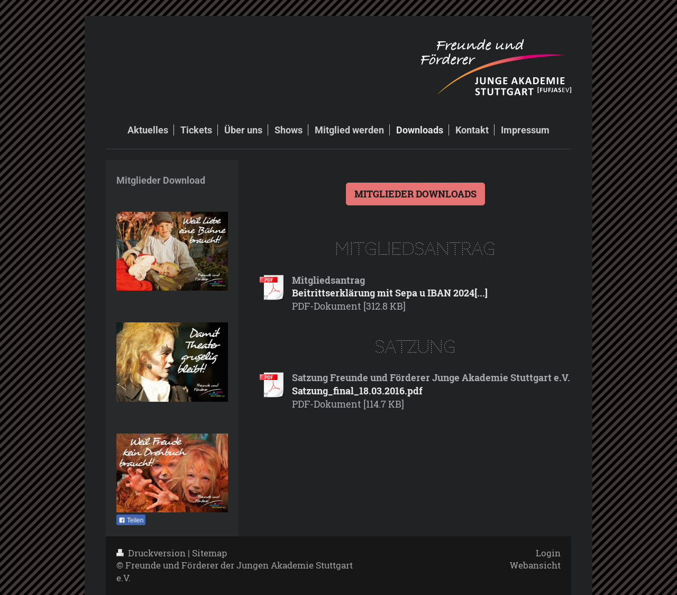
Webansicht (535, 565)
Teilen (130, 520)
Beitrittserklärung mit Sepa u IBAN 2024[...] (390, 292)
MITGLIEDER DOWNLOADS (415, 193)
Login (548, 553)
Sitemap (209, 553)
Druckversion (152, 553)
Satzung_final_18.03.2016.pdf (357, 390)
